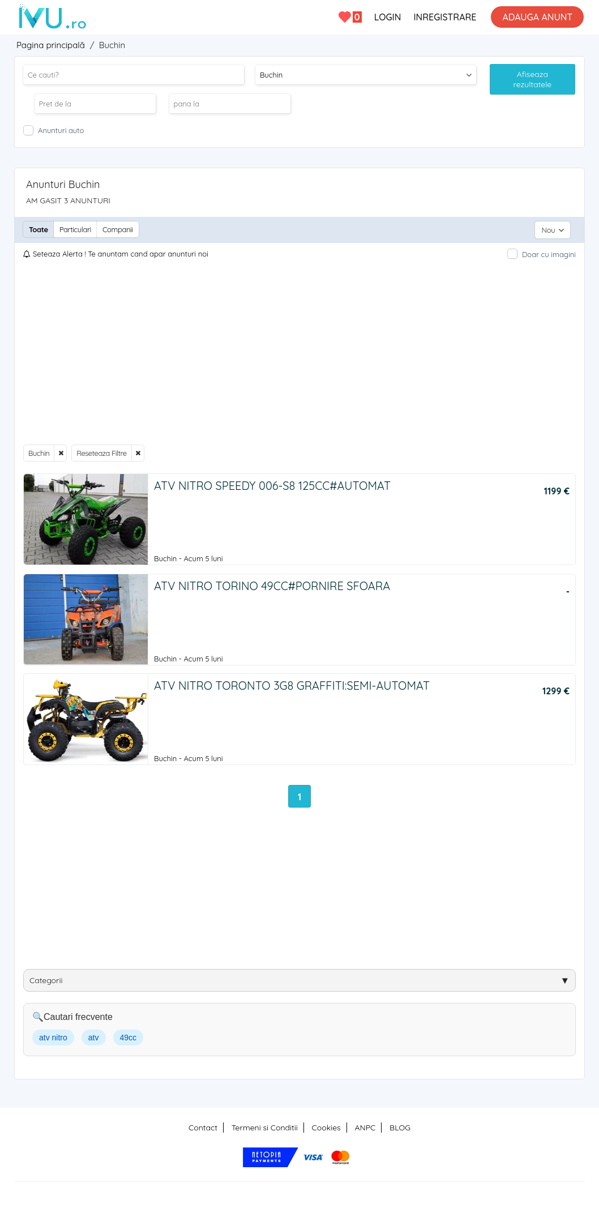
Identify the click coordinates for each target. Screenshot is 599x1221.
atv (93, 1036)
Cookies (326, 1127)
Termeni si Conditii (265, 1127)
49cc (128, 1036)
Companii (117, 229)
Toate (38, 229)
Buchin (38, 451)
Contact (203, 1127)
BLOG (400, 1127)
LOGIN (387, 17)
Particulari (75, 229)
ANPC (364, 1127)
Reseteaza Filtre (101, 451)
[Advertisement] (299, 351)
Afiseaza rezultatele (533, 79)
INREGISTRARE (444, 17)
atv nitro (53, 1036)
